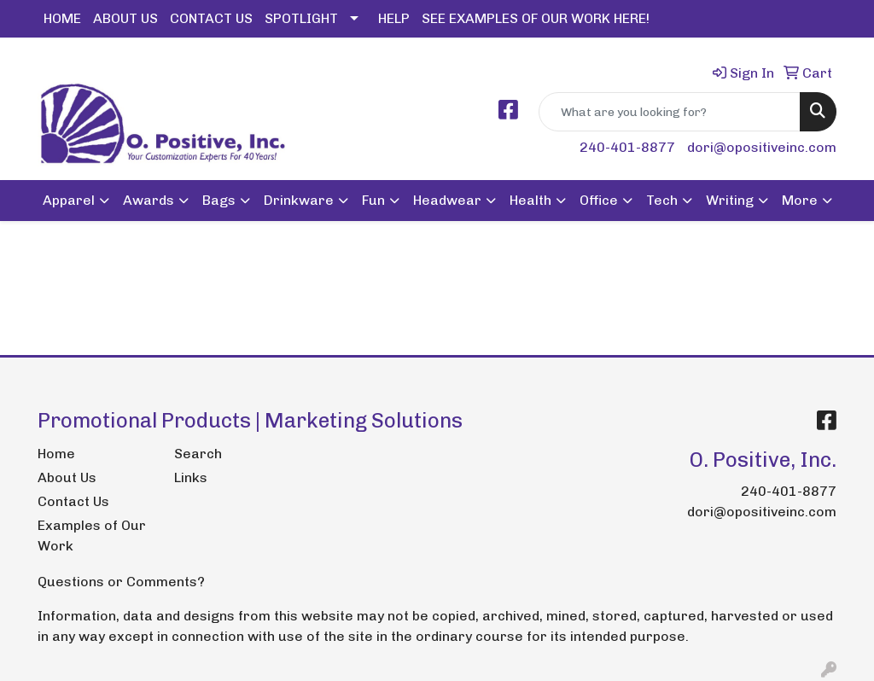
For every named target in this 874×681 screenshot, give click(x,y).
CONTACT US (211, 18)
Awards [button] (148, 200)
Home (56, 453)
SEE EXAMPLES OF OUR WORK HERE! (536, 18)
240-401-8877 (627, 147)
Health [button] (530, 200)
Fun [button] (373, 200)
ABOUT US (125, 18)
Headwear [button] (447, 200)
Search (198, 453)
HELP (394, 18)
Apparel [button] (69, 200)
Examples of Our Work (92, 535)
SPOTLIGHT (301, 18)
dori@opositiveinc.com (761, 147)
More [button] (800, 200)
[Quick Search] (670, 111)
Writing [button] (730, 200)
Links (190, 477)
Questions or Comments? (121, 581)
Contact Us (73, 501)
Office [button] (599, 200)
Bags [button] (219, 200)
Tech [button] (662, 200)
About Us (67, 477)
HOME (62, 18)
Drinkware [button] (299, 200)
